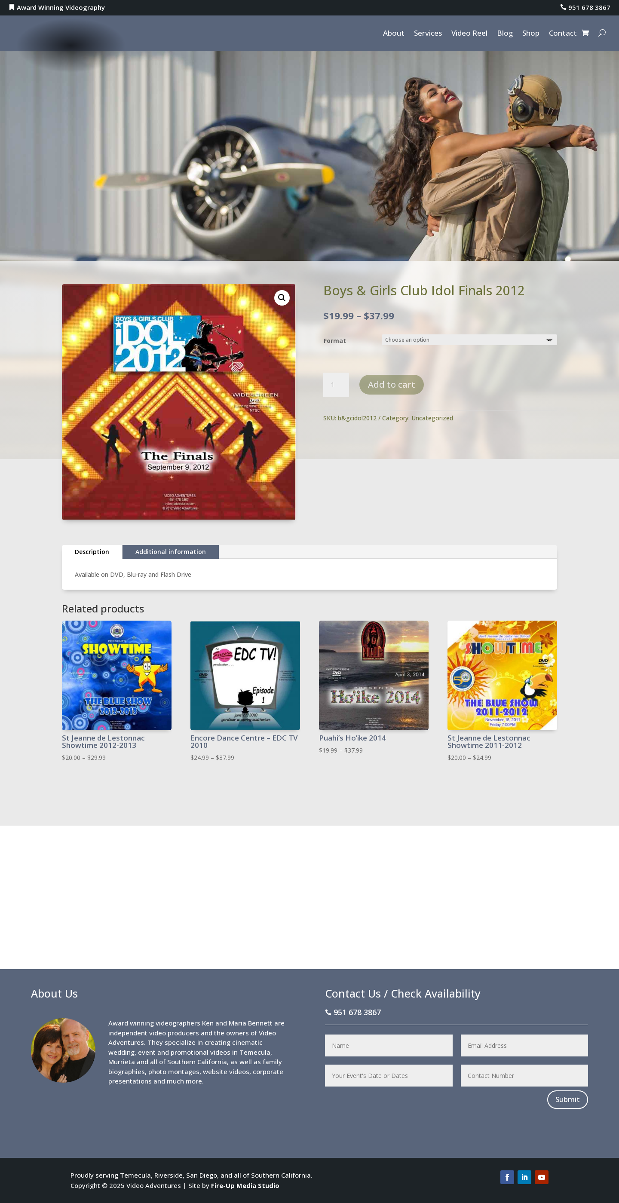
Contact (563, 34)
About (393, 34)
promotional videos (200, 1052)
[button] (282, 298)
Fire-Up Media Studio (245, 1185)
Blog (505, 34)
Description (92, 552)
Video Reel (469, 34)
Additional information (170, 552)
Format (335, 341)
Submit (567, 1099)
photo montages (173, 1071)
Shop (530, 34)
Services (428, 34)
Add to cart (391, 384)
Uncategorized (432, 418)
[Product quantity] (336, 385)
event (147, 1052)
